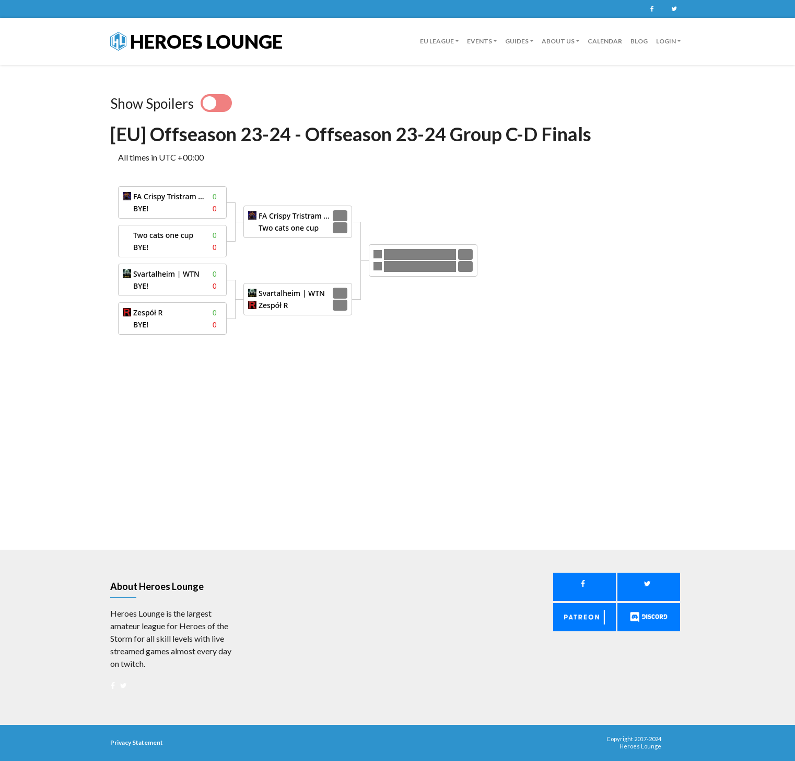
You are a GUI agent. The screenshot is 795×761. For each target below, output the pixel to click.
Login (666, 41)
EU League (437, 41)
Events (479, 41)
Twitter (674, 9)
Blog (639, 41)
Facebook (652, 9)
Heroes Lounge (196, 41)
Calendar (605, 41)
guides (517, 41)
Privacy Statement (136, 742)
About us (558, 41)
